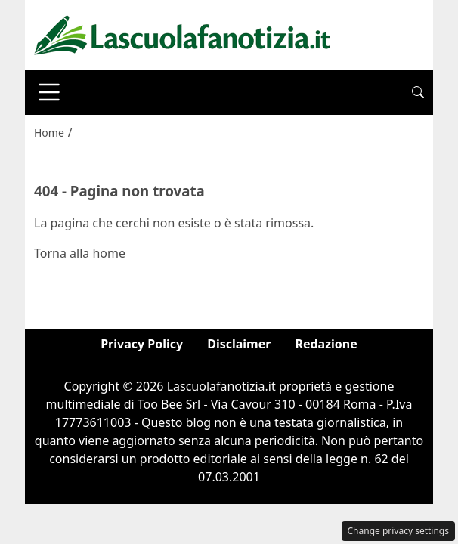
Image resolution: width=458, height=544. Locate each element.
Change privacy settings (399, 530)
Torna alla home (79, 253)
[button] (418, 92)
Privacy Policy (142, 343)
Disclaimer (239, 343)
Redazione (326, 343)
